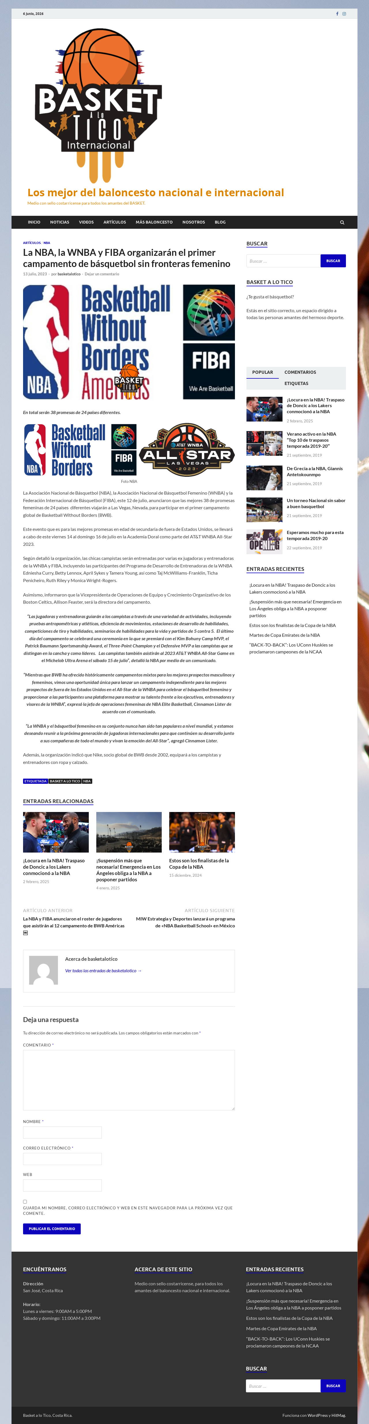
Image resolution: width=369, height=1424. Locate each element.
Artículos (114, 222)
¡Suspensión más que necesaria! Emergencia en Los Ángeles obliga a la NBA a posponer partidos (128, 869)
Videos (86, 222)
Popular (262, 372)
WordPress (318, 1415)
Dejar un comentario (102, 274)
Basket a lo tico (65, 781)
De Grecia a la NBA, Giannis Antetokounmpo (315, 471)
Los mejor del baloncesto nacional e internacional (155, 192)
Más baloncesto (154, 222)
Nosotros (193, 222)
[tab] (262, 373)
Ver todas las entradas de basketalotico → (103, 970)
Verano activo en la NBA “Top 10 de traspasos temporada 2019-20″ (311, 440)
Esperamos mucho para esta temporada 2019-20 (315, 535)
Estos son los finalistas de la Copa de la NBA (199, 863)
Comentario (38, 1045)
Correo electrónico (48, 1148)
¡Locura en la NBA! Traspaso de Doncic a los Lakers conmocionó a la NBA (54, 866)
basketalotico (69, 274)
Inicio (34, 222)
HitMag (338, 1415)
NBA (47, 243)
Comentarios (300, 372)
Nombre (33, 1121)
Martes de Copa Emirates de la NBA (284, 635)
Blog (220, 222)
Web (27, 1174)
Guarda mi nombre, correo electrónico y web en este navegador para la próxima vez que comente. (128, 1211)
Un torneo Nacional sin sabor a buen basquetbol (316, 503)
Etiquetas (296, 383)
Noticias (59, 222)
